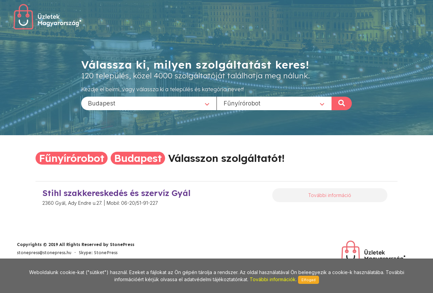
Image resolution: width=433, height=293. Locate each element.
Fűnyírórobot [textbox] (242, 102)
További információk (273, 279)
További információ (329, 195)
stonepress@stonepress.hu (44, 252)
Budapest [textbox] (101, 102)
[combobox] (148, 103)
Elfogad (308, 279)
